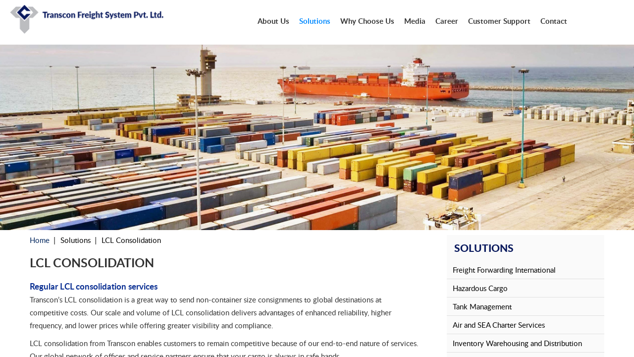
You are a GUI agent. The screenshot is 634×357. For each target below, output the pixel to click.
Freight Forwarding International (504, 270)
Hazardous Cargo (480, 288)
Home (40, 240)
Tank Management (482, 306)
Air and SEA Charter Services (499, 325)
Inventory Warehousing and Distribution (517, 343)
